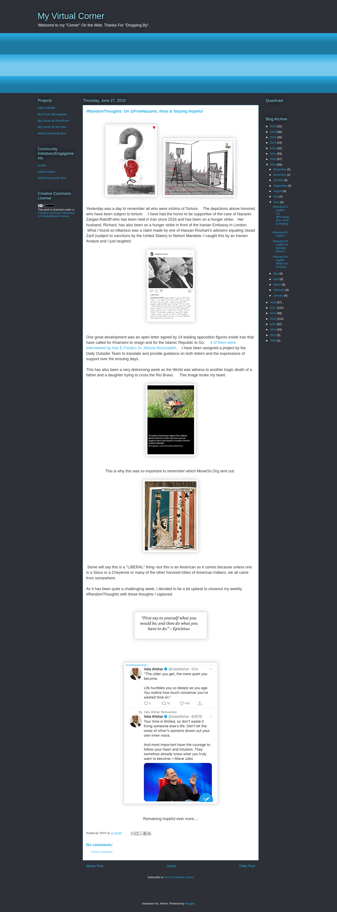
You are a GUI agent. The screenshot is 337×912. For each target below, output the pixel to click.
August (278, 191)
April (276, 279)
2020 (273, 159)
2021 (273, 153)
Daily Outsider (46, 107)
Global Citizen (46, 171)
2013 (273, 329)
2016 (273, 313)
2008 (273, 340)
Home (171, 866)
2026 (273, 126)
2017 (273, 307)
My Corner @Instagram (52, 114)
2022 (273, 148)
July (276, 196)
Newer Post (95, 866)
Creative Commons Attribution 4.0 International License (56, 214)
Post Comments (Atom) (179, 877)
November (280, 174)
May (276, 273)
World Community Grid (52, 133)
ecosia (42, 165)
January (278, 295)
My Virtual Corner (71, 16)
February (279, 290)
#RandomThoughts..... (280, 234)
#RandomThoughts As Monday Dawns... (280, 246)
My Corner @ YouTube (52, 127)
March (277, 284)
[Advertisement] (167, 63)
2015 (273, 318)
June (276, 202)
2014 (273, 324)
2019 (273, 164)
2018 (273, 302)
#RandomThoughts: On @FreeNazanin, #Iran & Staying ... (281, 217)
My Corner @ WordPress (53, 120)
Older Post (247, 866)
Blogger (189, 903)
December (280, 169)
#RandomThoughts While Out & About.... (281, 261)
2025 (273, 131)
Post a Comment (102, 851)
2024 (273, 137)
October (278, 180)
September (280, 185)
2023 (273, 142)
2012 (273, 335)
